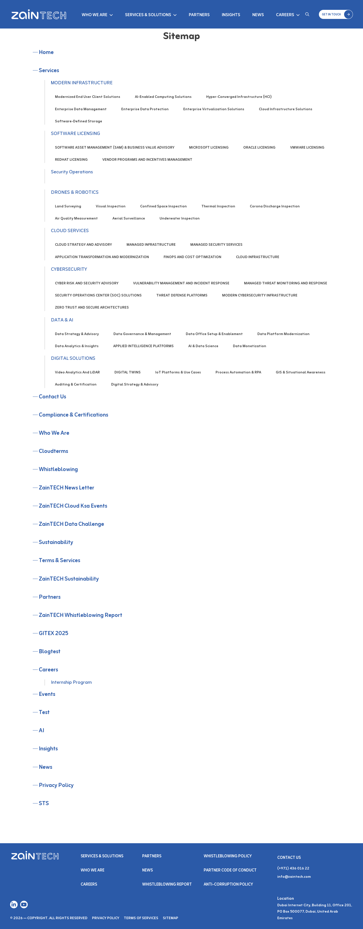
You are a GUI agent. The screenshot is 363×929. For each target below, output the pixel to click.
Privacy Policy (56, 785)
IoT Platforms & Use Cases (178, 372)
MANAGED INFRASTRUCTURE (151, 245)
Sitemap (170, 918)
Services (49, 71)
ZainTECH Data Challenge (71, 524)
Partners (199, 15)
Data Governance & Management (142, 334)
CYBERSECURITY (69, 269)
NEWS (147, 870)
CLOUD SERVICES (70, 231)
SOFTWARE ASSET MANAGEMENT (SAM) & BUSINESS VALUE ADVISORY (114, 148)
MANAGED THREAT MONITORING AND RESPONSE (285, 283)
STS (44, 804)
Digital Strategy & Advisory (134, 384)
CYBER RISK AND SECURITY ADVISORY (86, 283)
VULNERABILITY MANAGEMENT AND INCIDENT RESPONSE (181, 283)
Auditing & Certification (76, 384)
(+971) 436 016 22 (293, 868)
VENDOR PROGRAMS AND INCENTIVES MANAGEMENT (147, 160)
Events (47, 694)
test (44, 713)
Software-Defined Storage (78, 121)
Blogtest (49, 652)
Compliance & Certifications (73, 415)
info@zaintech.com (294, 877)
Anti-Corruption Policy (228, 885)
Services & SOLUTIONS (102, 856)
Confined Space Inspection (163, 206)
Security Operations (72, 172)
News (258, 15)
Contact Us (52, 397)
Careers (285, 15)
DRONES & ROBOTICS (75, 192)
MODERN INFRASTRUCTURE (81, 83)
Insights (231, 15)
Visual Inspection (111, 206)
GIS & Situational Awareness (300, 372)
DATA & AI (62, 320)
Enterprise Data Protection (145, 109)
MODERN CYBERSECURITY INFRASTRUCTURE (259, 295)
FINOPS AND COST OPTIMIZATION (192, 257)
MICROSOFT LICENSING (209, 148)
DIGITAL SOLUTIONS (73, 359)
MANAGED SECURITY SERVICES (216, 245)
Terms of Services (141, 918)
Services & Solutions (148, 15)
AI (41, 731)
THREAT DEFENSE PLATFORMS (181, 295)
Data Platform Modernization (283, 334)
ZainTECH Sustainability (69, 579)
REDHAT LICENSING (71, 160)
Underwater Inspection (180, 218)
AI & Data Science (203, 346)
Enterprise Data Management (81, 109)
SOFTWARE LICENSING (75, 134)
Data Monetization (249, 346)
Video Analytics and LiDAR (77, 372)
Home (46, 53)
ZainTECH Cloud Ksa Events (73, 506)
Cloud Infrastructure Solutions (285, 109)
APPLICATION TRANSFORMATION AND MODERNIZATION (102, 257)
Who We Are (94, 15)
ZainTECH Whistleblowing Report (80, 615)
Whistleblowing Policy (228, 856)
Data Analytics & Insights (77, 346)
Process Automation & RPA (238, 372)
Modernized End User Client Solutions (87, 97)
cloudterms (53, 451)
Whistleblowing (58, 470)
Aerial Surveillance (128, 218)
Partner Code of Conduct (230, 870)
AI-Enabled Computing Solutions (163, 97)
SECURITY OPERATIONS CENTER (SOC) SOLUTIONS (98, 295)
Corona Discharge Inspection (275, 206)
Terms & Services (59, 561)
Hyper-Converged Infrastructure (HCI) (239, 97)
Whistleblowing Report (167, 885)
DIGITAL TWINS (127, 372)
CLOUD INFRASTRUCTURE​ (257, 257)
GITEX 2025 (53, 634)
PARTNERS (151, 856)
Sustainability (56, 543)
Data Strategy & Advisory (77, 334)
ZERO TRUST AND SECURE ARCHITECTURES (92, 308)
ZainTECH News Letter (66, 488)
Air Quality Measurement (76, 218)
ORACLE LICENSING (259, 148)
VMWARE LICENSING (307, 148)
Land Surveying (68, 206)
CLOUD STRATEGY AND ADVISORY (83, 245)
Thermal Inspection (218, 206)
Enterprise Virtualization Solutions (213, 109)
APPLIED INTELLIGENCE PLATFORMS (143, 346)
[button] (336, 14)
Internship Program (71, 682)
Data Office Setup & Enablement (214, 334)
